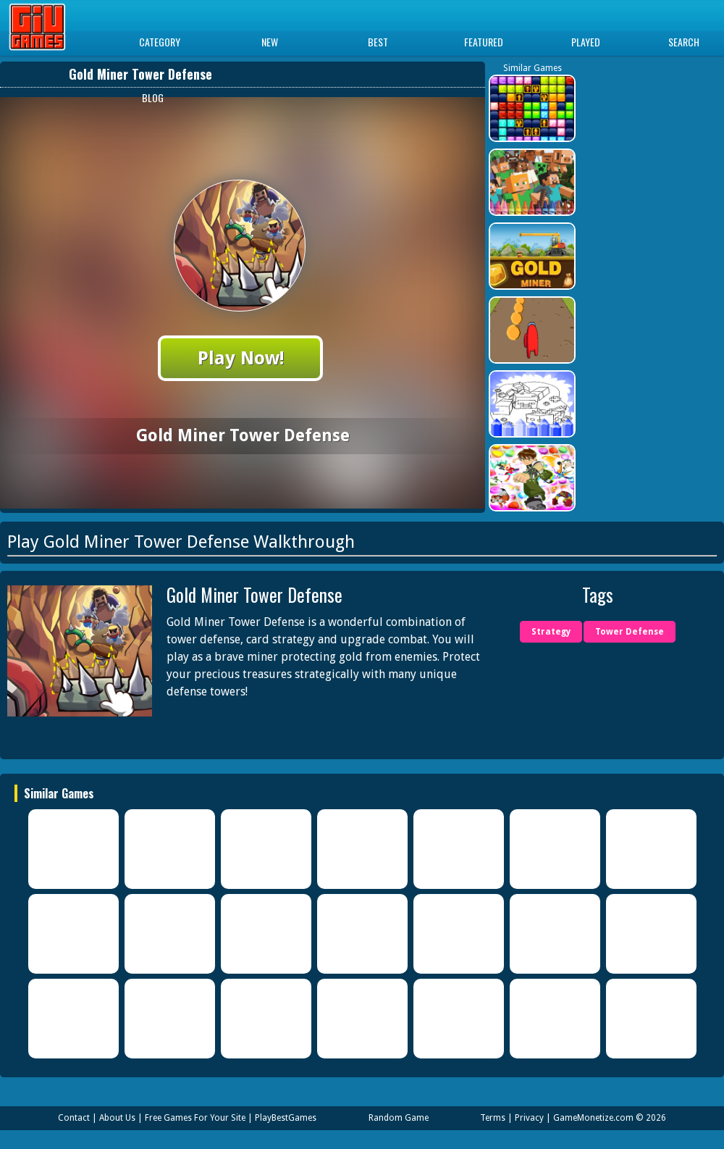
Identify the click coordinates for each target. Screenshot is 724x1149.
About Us (117, 1118)
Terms (492, 1118)
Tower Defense (629, 632)
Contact (74, 1118)
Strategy (551, 632)
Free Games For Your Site (195, 1118)
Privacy (529, 1118)
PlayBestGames (285, 1118)
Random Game (399, 1118)
